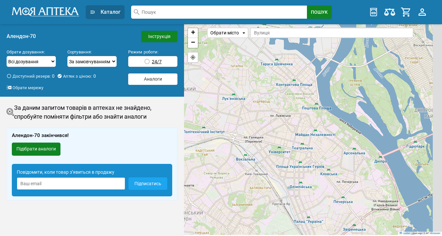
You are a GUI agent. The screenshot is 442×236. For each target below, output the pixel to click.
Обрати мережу (25, 87)
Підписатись (147, 183)
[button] (193, 33)
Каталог (105, 12)
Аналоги (153, 79)
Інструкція (159, 36)
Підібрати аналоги (36, 148)
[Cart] (406, 12)
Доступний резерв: (31, 76)
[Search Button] (319, 12)
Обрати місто (227, 32)
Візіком (435, 234)
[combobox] (219, 12)
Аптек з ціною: (76, 76)
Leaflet (405, 234)
